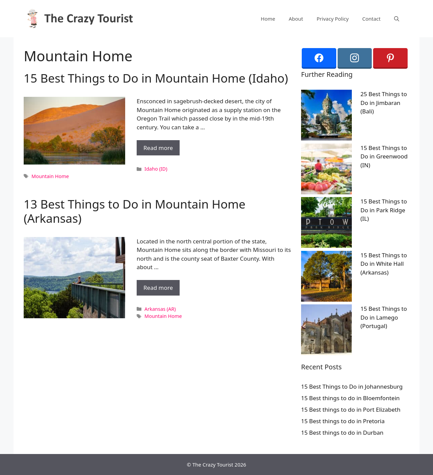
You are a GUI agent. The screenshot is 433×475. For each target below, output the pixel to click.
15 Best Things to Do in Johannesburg (352, 386)
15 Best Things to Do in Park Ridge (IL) (384, 209)
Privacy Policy (333, 18)
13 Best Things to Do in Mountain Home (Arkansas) (135, 211)
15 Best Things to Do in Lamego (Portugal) (384, 317)
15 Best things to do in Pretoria (343, 421)
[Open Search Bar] (396, 18)
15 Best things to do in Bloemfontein (350, 398)
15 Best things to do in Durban (342, 432)
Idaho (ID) (155, 169)
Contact (371, 18)
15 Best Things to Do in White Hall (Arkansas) (384, 263)
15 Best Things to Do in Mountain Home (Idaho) (156, 78)
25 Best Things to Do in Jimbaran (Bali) (384, 102)
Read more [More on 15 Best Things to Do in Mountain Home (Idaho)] (158, 148)
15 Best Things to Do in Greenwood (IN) (384, 156)
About (296, 18)
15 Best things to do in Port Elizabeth (351, 409)
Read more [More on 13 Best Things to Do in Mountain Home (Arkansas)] (158, 288)
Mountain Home (50, 176)
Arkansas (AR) (160, 309)
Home (268, 18)
